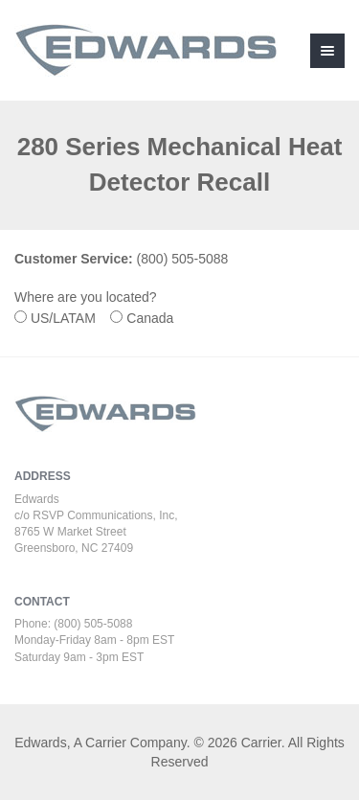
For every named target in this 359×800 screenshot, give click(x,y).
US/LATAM (68, 318)
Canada (156, 318)
